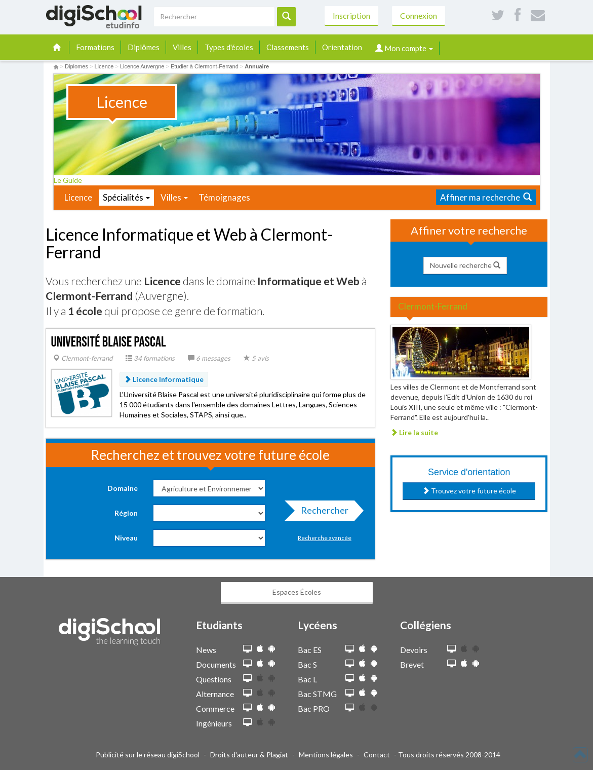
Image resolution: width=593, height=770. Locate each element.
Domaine (122, 488)
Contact (377, 754)
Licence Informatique (164, 379)
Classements (287, 47)
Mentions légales (326, 754)
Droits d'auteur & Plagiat (249, 754)
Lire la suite (414, 432)
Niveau (126, 537)
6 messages (209, 358)
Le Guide (71, 180)
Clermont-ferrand (82, 358)
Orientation (342, 47)
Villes (182, 47)
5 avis (256, 358)
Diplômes (144, 47)
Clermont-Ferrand (432, 306)
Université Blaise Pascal (108, 342)
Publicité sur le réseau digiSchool (148, 754)
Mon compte (404, 48)
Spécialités (126, 197)
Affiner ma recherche (486, 197)
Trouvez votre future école (469, 490)
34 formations (150, 358)
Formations (95, 47)
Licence (78, 197)
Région (126, 513)
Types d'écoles (229, 47)
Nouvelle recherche (465, 265)
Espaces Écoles (296, 592)
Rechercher (321, 513)
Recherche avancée (324, 538)
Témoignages (224, 197)
